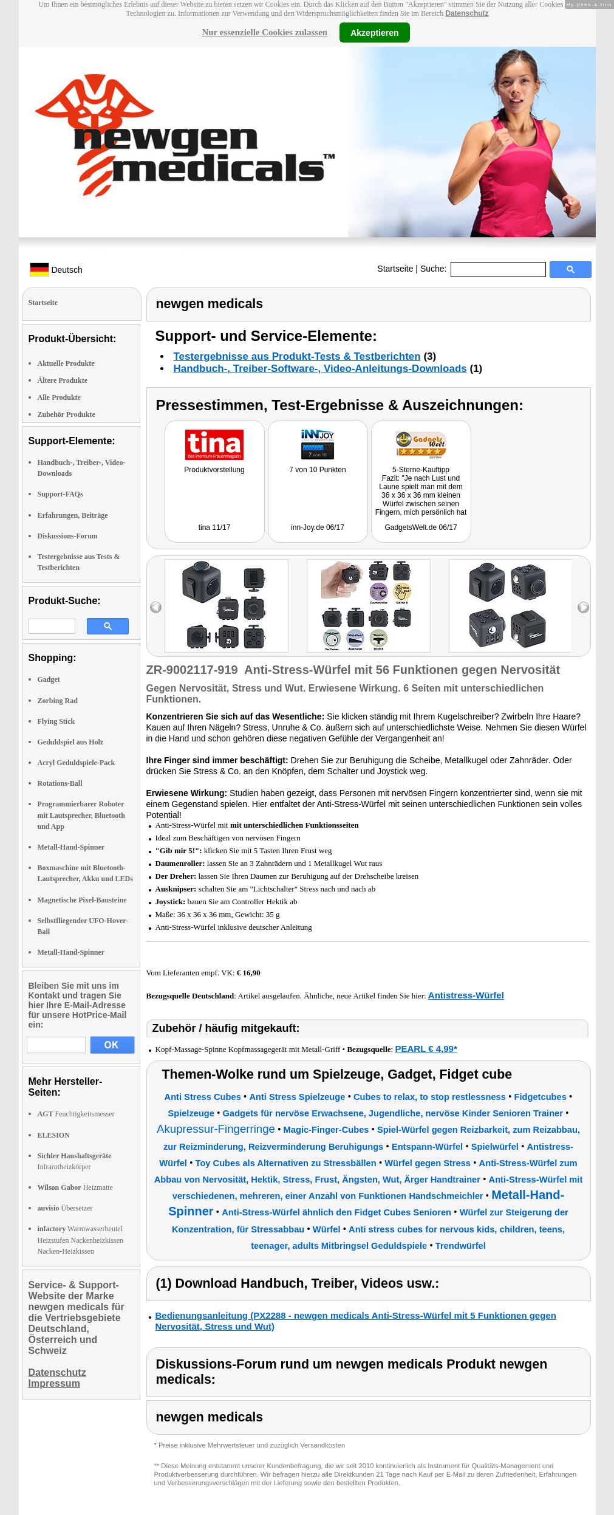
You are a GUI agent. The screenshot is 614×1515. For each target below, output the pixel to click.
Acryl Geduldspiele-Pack (76, 762)
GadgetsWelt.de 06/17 (420, 527)
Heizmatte (75, 1187)
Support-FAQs (60, 494)
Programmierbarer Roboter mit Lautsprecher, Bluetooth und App (81, 815)
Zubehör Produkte (66, 414)
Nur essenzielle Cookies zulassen (264, 32)
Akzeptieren (374, 32)
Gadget (49, 679)
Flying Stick (56, 721)
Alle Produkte (59, 397)
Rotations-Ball (60, 783)
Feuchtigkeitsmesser (76, 1114)
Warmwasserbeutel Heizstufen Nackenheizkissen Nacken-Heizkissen (81, 1240)
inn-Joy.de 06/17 (317, 527)
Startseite (395, 268)
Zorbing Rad (58, 700)
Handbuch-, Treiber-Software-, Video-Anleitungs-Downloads (320, 368)
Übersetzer (65, 1208)
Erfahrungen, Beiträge (73, 515)
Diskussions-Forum (68, 536)
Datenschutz (466, 13)
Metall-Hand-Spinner (71, 847)
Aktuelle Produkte (66, 363)
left (156, 607)
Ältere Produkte (63, 380)
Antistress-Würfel (466, 995)
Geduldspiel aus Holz (71, 742)
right (583, 607)
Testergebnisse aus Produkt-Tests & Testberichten (297, 356)
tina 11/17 (215, 527)
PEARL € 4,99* (426, 1048)
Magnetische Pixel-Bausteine (82, 900)
